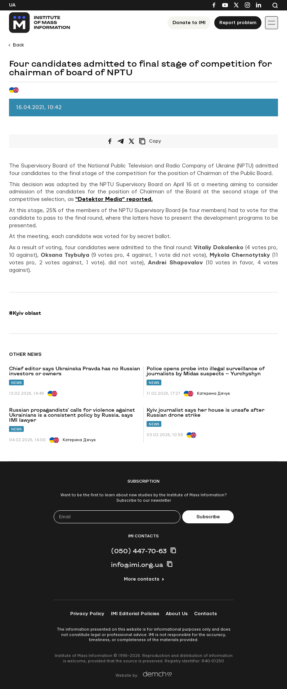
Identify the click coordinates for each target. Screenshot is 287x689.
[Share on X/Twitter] (131, 141)
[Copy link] (160, 141)
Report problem (237, 22)
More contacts (141, 579)
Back (18, 45)
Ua (12, 5)
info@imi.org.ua (137, 564)
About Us (177, 613)
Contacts (205, 613)
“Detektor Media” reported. (114, 199)
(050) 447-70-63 (139, 550)
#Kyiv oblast (25, 313)
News (16, 383)
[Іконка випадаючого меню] (271, 22)
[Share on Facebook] (110, 141)
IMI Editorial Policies (135, 613)
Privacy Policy (87, 613)
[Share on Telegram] (120, 141)
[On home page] (40, 22)
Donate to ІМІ (189, 22)
